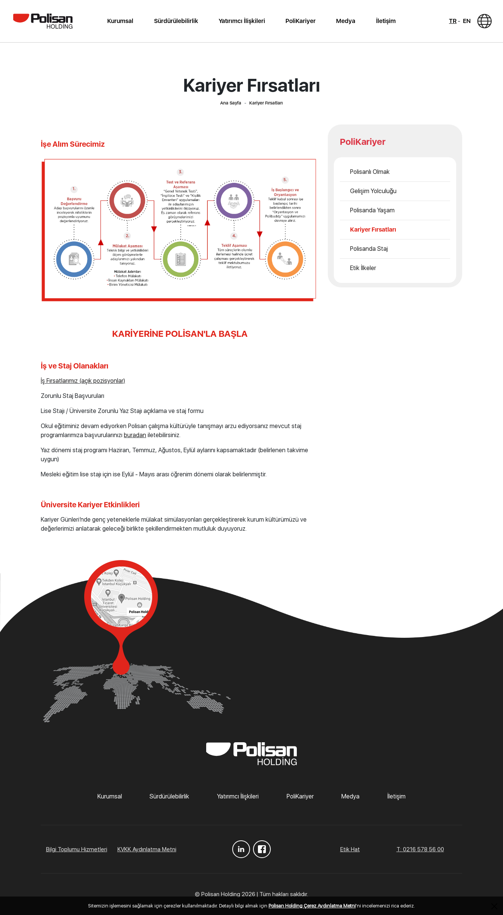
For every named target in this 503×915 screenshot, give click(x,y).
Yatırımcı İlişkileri (242, 21)
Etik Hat (350, 849)
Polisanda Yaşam (372, 210)
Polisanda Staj (369, 248)
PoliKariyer (300, 21)
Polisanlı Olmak (370, 171)
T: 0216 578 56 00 (420, 849)
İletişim (386, 21)
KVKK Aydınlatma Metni (146, 849)
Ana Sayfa (230, 103)
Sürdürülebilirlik (176, 21)
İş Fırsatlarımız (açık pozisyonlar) (83, 380)
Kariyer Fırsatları (373, 229)
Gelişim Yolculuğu (373, 191)
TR (453, 21)
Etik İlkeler (363, 268)
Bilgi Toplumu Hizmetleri (76, 849)
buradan (135, 435)
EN (467, 21)
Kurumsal (120, 21)
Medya (345, 21)
